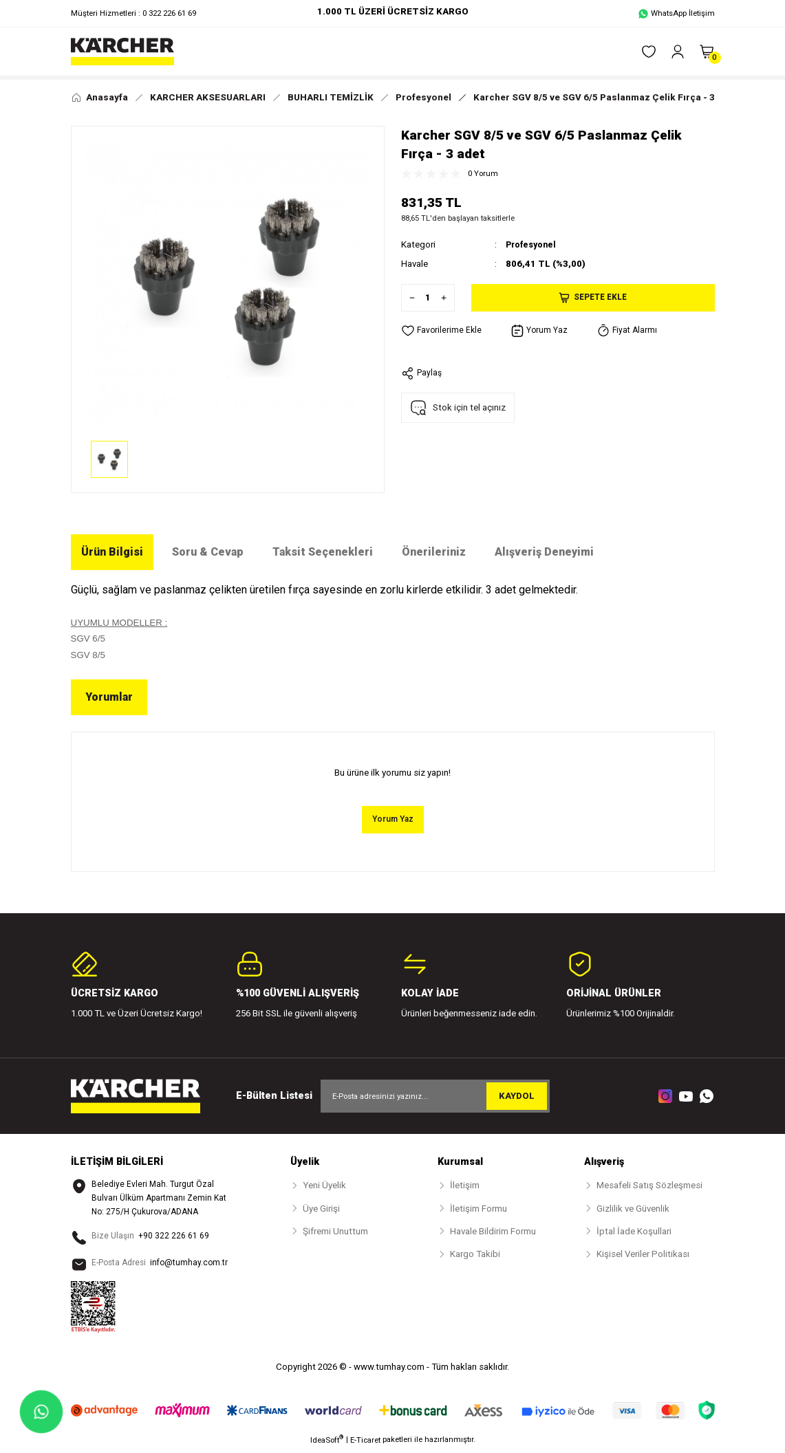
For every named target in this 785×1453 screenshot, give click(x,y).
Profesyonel (533, 244)
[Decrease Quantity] (408, 297)
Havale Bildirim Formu (493, 1232)
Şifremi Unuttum (335, 1232)
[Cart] (706, 51)
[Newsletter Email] (435, 1096)
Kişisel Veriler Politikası (642, 1255)
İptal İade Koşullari (633, 1232)
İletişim (465, 1186)
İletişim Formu (478, 1209)
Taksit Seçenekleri (322, 551)
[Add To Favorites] (442, 330)
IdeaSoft (326, 1443)
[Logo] (122, 51)
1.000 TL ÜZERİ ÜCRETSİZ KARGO (393, 11)
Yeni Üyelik (324, 1186)
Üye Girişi (321, 1209)
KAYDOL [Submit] (517, 1097)
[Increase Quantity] (447, 297)
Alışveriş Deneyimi (544, 551)
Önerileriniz (434, 551)
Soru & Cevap (208, 551)
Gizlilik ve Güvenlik (632, 1209)
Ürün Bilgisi (112, 551)
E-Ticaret (365, 1443)
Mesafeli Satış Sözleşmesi (649, 1186)
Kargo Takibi (475, 1255)
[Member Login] (677, 51)
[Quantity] (428, 297)
